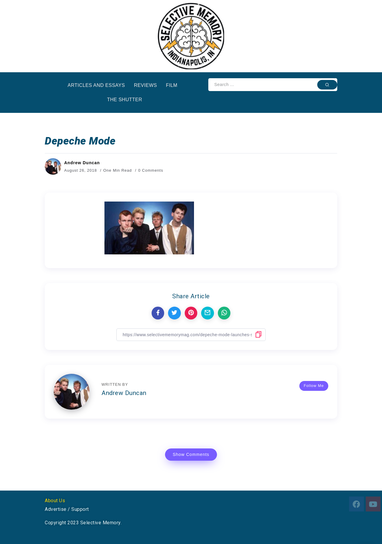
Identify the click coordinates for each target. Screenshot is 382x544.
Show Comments (191, 454)
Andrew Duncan (82, 162)
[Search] (272, 84)
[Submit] (327, 84)
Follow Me (314, 385)
